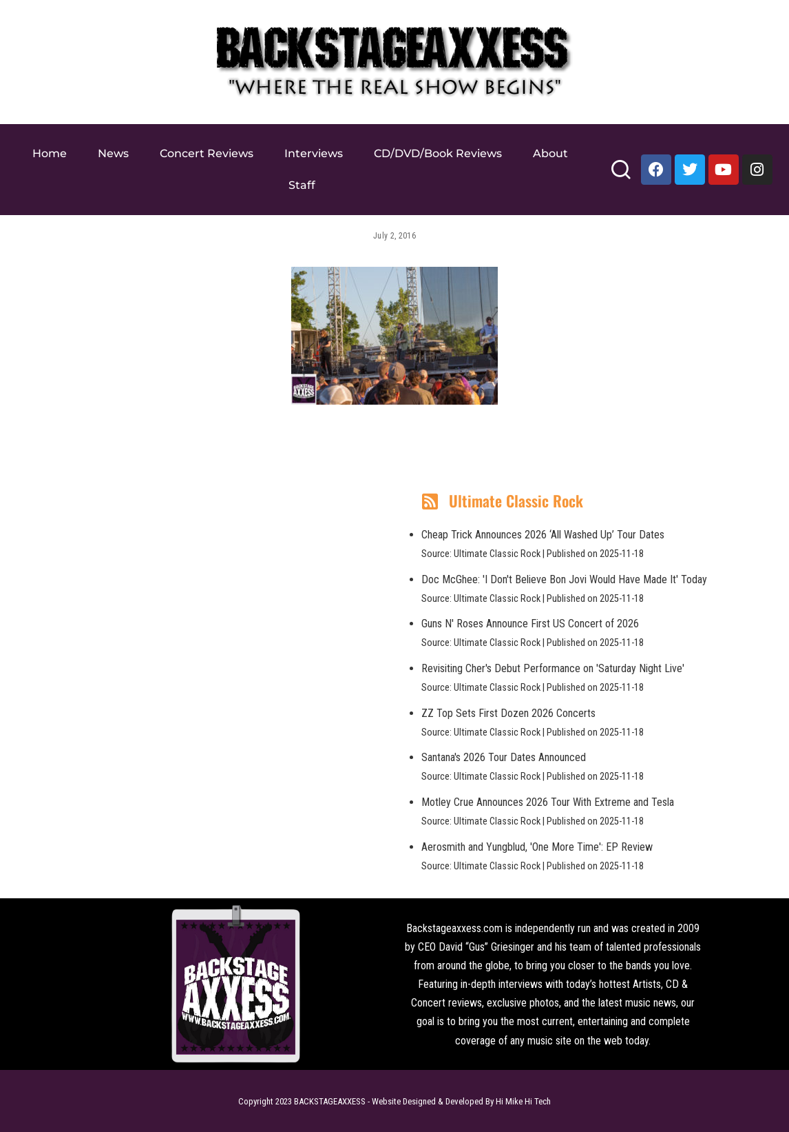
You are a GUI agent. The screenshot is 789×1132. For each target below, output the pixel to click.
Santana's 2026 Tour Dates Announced (503, 757)
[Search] (620, 175)
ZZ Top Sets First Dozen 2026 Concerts (508, 713)
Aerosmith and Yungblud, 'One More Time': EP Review (537, 846)
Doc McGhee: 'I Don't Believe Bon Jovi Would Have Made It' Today (564, 579)
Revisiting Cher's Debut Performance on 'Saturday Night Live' (552, 668)
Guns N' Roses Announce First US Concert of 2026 (530, 623)
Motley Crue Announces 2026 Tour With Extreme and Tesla (547, 802)
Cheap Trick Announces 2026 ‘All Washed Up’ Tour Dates (542, 534)
